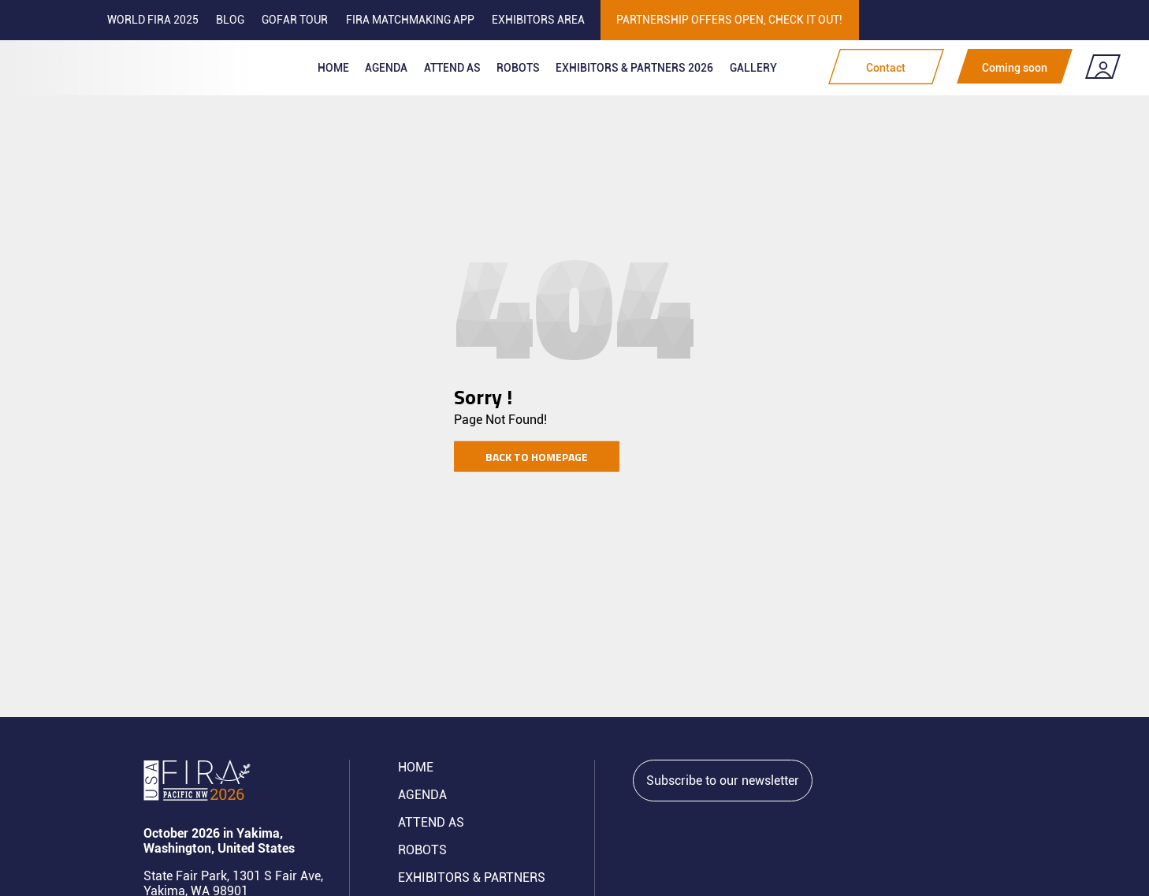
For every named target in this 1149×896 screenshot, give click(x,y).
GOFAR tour (295, 19)
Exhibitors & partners (471, 877)
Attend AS (431, 822)
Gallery (753, 67)
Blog (230, 19)
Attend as (452, 67)
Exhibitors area (538, 19)
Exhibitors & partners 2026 (634, 67)
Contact (885, 67)
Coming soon (1014, 67)
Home (333, 67)
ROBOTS (518, 67)
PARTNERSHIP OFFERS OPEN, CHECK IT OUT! (729, 19)
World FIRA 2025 (153, 19)
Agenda (386, 67)
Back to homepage (536, 456)
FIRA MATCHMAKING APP (410, 19)
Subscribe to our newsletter (722, 780)
